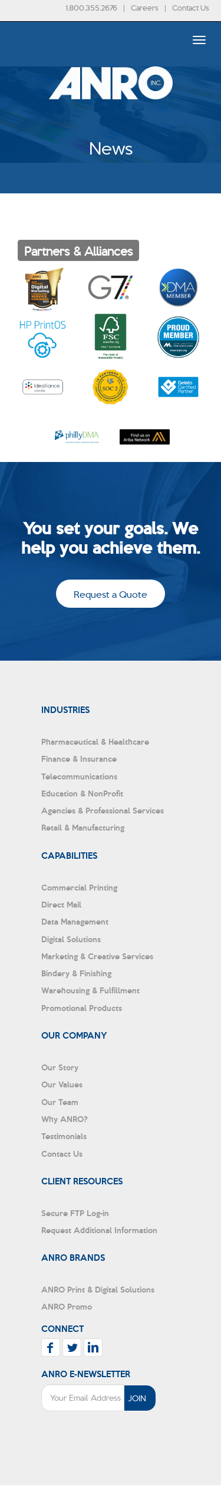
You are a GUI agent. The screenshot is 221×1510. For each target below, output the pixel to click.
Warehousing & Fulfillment (90, 990)
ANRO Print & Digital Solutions (97, 1289)
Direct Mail (61, 904)
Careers (145, 7)
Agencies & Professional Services (102, 810)
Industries (65, 709)
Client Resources (82, 1181)
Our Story (59, 1067)
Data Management (74, 921)
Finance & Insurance (79, 758)
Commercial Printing (79, 887)
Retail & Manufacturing (82, 827)
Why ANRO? (64, 1118)
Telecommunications (79, 776)
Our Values (62, 1084)
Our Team (59, 1101)
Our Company (74, 1035)
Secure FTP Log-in (75, 1212)
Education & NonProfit (82, 793)
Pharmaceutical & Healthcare (95, 741)
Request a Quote (110, 593)
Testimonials (64, 1135)
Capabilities (69, 855)
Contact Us (190, 7)
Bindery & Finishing (76, 973)
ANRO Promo (66, 1306)
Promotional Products (81, 1007)
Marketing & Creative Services (97, 956)
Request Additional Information (99, 1230)
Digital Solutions (71, 939)
